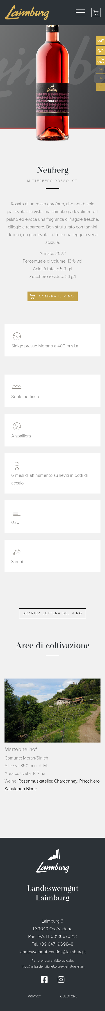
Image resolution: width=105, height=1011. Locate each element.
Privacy (34, 996)
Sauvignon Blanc (21, 788)
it (100, 86)
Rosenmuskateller (35, 781)
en (100, 78)
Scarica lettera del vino (52, 613)
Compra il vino (56, 296)
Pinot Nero (89, 781)
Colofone (68, 996)
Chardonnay (65, 781)
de (100, 69)
